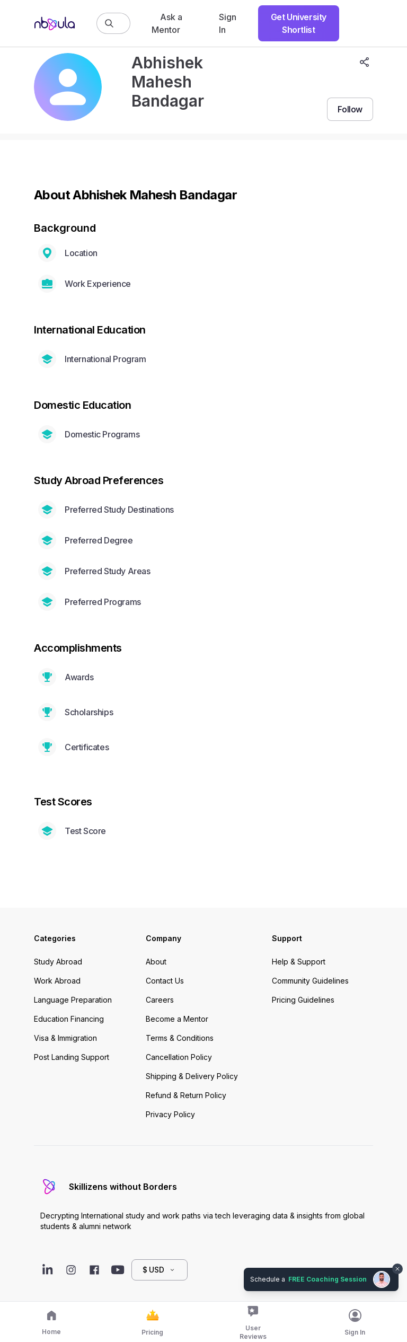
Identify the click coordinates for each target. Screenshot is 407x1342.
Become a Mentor (177, 1018)
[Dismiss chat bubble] (397, 1269)
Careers (160, 999)
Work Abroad (57, 980)
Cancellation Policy (179, 1057)
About (156, 961)
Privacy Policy (170, 1114)
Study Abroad (58, 961)
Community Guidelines (310, 980)
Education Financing (69, 1018)
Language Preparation (73, 999)
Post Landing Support (71, 1057)
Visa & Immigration (65, 1037)
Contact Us (165, 980)
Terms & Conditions (180, 1037)
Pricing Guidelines (303, 999)
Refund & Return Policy (186, 1095)
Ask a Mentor (167, 23)
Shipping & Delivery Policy (192, 1076)
